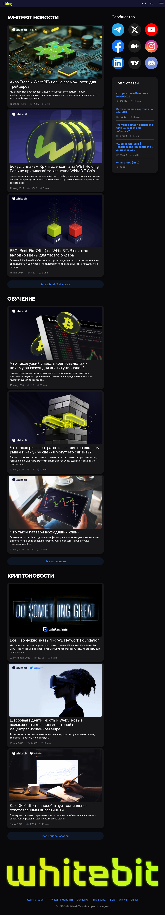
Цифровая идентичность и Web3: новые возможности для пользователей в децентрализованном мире (46, 725)
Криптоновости (36, 899)
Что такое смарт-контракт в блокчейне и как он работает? (135, 129)
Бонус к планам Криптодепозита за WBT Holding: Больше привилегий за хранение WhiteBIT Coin (55, 169)
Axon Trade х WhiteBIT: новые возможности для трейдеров (53, 85)
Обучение (82, 899)
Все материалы (55, 562)
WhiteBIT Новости (61, 899)
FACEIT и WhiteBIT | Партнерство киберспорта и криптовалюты (134, 148)
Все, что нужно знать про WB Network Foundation (55, 641)
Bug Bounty (99, 899)
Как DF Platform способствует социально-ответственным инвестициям (48, 808)
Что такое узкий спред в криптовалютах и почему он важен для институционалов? (49, 366)
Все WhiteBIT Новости (55, 285)
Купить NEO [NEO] (127, 163)
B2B (112, 899)
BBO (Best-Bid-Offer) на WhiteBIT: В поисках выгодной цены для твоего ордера (49, 254)
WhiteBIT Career (128, 899)
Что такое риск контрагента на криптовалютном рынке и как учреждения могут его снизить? (55, 451)
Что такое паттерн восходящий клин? (44, 533)
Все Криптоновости (55, 837)
